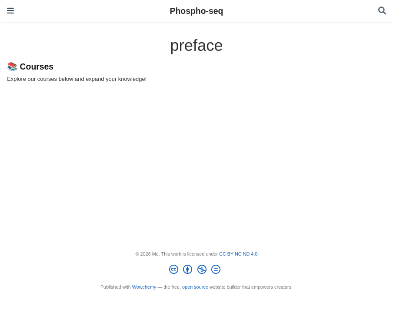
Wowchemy (144, 287)
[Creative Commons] (196, 270)
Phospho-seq (196, 11)
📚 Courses (30, 66)
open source (195, 287)
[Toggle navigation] (10, 11)
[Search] (382, 11)
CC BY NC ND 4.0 (238, 253)
